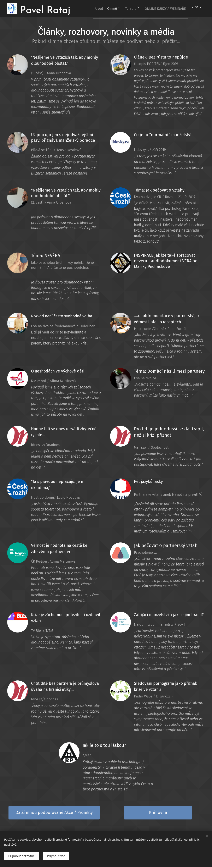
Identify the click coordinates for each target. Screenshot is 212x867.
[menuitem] (138, 8)
